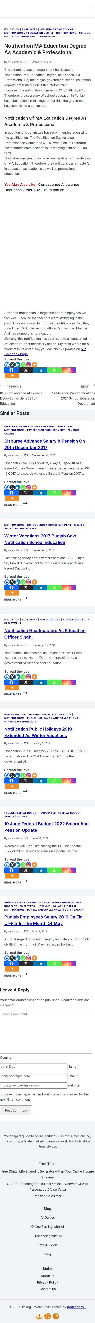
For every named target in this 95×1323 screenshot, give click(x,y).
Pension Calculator (47, 1196)
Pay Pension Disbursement (46, 430)
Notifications (66, 33)
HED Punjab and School (57, 29)
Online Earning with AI (47, 1226)
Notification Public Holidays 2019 (46, 714)
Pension (73, 430)
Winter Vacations (65, 718)
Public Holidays (38, 718)
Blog (47, 1254)
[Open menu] (91, 8)
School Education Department (49, 525)
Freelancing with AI (47, 1236)
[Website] (33, 1085)
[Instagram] (28, 364)
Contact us (48, 1289)
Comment (8, 1057)
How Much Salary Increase (57, 906)
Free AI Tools (47, 1245)
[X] (12, 364)
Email (72, 1076)
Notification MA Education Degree (28, 33)
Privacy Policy (47, 1282)
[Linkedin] (17, 364)
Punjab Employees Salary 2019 (49, 909)
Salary (9, 433)
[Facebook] (7, 364)
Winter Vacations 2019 (20, 721)
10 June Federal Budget (21, 813)
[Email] (33, 1076)
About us (47, 1276)
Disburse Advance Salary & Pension (29, 426)
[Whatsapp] (23, 364)
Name (73, 1066)
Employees (29, 29)
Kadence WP (76, 1307)
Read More (16, 504)
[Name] (33, 1067)
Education (11, 29)
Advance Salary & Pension (22, 902)
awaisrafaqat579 (18, 61)
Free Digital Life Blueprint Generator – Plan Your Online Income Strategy (47, 1174)
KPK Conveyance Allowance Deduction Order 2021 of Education (24, 393)
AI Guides (47, 1217)
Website (73, 1085)
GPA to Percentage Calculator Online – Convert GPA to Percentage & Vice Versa (47, 1186)
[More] (34, 364)
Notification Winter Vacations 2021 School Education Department (71, 393)
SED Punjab (48, 36)
